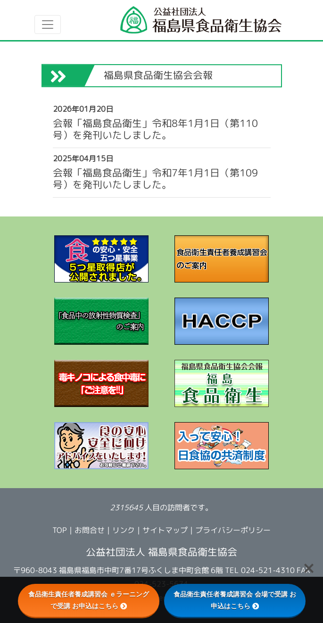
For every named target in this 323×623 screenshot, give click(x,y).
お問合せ (90, 530)
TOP (59, 530)
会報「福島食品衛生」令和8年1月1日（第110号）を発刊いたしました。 (154, 129)
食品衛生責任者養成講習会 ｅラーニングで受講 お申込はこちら (88, 600)
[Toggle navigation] (47, 24)
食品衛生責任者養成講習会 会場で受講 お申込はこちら (235, 600)
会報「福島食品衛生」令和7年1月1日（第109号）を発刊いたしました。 (154, 178)
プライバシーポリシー (233, 530)
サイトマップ (165, 530)
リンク (123, 530)
